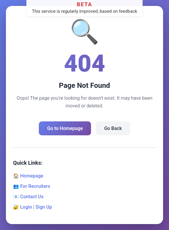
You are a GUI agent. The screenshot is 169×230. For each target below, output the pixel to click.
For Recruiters (35, 186)
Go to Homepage (65, 128)
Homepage (31, 176)
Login (26, 207)
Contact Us (32, 196)
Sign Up (44, 207)
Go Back (113, 128)
